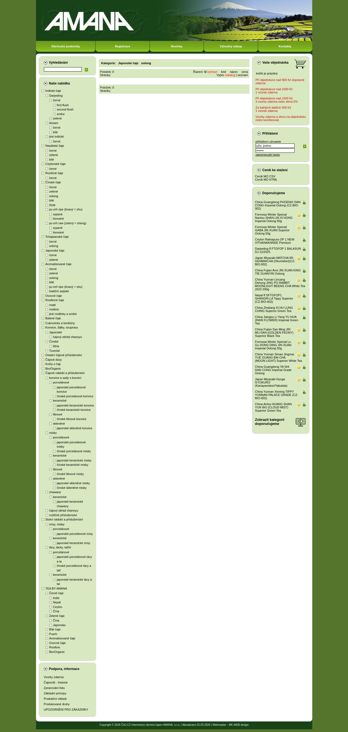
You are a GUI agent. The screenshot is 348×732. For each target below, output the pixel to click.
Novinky (177, 46)
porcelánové (61, 382)
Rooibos (54, 647)
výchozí (212, 71)
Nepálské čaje (54, 145)
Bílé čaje (55, 629)
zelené (57, 118)
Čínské (53, 341)
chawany (55, 492)
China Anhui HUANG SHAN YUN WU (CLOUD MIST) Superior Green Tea (273, 407)
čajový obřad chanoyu (67, 337)
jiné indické (56, 136)
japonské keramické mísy (73, 543)
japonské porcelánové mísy (75, 533)
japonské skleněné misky (73, 483)
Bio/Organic (53, 368)
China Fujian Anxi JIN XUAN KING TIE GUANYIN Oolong (278, 272)
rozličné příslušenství (63, 515)
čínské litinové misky (70, 474)
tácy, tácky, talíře (60, 547)
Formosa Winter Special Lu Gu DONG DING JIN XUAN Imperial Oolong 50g (273, 345)
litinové (57, 414)
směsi (61, 114)
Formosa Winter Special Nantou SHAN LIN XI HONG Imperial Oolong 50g (274, 218)
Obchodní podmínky (65, 46)
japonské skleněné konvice (74, 428)
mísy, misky (57, 524)
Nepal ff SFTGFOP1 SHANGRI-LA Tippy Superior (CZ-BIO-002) (274, 298)
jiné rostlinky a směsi (63, 313)
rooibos (54, 309)
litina (56, 346)
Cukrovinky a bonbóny (60, 323)
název (234, 71)
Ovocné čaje (53, 295)
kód (223, 71)
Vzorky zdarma (54, 677)
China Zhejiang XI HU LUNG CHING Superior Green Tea (274, 309)
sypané (58, 214)
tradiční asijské (59, 291)
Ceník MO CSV (265, 176)
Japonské (55, 332)
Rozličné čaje (54, 173)
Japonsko (59, 625)
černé (57, 100)
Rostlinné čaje (54, 300)
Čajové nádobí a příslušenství (65, 373)
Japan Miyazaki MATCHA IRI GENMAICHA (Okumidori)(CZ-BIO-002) (275, 261)
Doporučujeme (273, 193)
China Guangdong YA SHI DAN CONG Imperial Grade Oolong (273, 370)
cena (245, 71)
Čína (56, 611)
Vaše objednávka (275, 62)
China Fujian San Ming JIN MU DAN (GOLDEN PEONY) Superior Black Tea (274, 332)
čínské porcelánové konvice (75, 396)
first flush (63, 105)
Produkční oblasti (55, 698)
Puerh (53, 634)
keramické (60, 400)
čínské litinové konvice (71, 419)
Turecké (54, 350)
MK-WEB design (239, 724)
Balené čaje (53, 318)
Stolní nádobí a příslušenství (64, 519)
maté (52, 305)
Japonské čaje (54, 250)
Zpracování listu (54, 687)
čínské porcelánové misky (74, 451)
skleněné (59, 423)
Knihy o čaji (53, 364)
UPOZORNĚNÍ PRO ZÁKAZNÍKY (66, 709)
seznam (243, 75)
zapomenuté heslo (268, 154)
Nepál (57, 602)
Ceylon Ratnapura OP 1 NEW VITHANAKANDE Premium (274, 241)
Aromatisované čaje (58, 264)
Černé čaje (56, 593)
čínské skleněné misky (72, 487)
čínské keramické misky (72, 464)
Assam (53, 123)
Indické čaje (53, 90)
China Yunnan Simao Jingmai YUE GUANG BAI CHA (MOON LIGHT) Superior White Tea (278, 357)
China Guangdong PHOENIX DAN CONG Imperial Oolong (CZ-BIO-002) (278, 205)
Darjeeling (56, 95)
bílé (55, 132)
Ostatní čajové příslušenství (63, 355)
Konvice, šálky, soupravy (61, 327)
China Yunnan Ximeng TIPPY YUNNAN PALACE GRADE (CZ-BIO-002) (276, 395)
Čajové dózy (53, 359)
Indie (56, 598)
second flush (65, 109)
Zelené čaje (57, 615)
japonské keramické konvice (75, 405)
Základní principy (55, 693)
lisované (58, 218)
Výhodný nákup (231, 46)
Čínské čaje (53, 182)
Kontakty (285, 46)
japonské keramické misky (74, 460)
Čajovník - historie (56, 682)
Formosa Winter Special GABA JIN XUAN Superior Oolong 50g (272, 230)
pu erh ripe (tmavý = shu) (66, 209)
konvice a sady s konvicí (65, 377)
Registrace (122, 46)
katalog (230, 75)
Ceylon (57, 607)
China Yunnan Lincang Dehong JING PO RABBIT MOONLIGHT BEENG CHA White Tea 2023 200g (280, 284)
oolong (53, 196)
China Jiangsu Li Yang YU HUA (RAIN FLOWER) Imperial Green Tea (276, 320)
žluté (52, 205)
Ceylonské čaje (55, 163)
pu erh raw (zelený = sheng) (67, 223)
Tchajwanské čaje (57, 236)
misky (53, 432)
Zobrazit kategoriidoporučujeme (269, 422)
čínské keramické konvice (74, 409)
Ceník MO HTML (266, 179)
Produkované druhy (57, 704)
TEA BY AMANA (56, 588)
